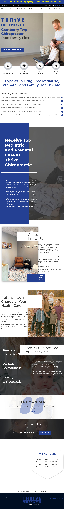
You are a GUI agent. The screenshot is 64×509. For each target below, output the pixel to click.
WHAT (40, 73)
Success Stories (46, 8)
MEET (8, 73)
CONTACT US (45, 432)
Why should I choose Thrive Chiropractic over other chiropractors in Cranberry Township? (29, 115)
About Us (11, 8)
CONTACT (56, 73)
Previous (5, 409)
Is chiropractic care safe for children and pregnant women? (19, 108)
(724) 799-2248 (50, 5)
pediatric (8, 187)
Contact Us (4, 11)
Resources (57, 8)
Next (59, 409)
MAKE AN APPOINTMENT (12, 50)
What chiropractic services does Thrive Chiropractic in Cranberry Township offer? (26, 97)
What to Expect (33, 8)
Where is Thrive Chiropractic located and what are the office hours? (22, 111)
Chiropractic (15, 352)
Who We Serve (21, 8)
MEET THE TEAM (41, 278)
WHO (24, 73)
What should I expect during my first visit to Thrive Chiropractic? (21, 104)
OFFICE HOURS (12, 5)
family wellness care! (27, 206)
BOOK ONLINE (4, 5)
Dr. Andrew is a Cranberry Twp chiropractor (18, 182)
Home (3, 8)
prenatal (29, 186)
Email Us (19, 5)
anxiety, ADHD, (10, 205)
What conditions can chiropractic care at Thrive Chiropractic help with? (23, 101)
